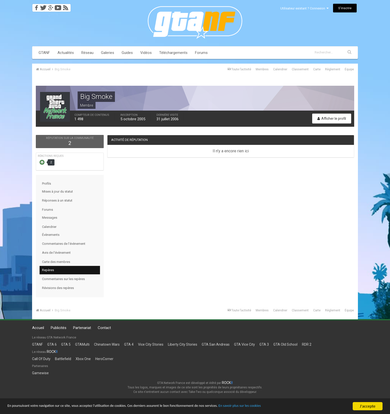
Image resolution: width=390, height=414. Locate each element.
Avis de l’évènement (56, 252)
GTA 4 (129, 344)
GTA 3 (264, 344)
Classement (300, 69)
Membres (262, 69)
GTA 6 (52, 344)
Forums (201, 52)
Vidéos (146, 52)
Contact (104, 328)
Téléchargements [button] (173, 52)
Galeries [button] (107, 52)
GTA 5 (66, 344)
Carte (317, 69)
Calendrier (280, 69)
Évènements (50, 235)
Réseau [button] (87, 52)
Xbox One (83, 359)
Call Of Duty (41, 359)
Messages (49, 217)
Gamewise (40, 373)
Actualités (65, 52)
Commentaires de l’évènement (63, 244)
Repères (48, 270)
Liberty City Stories (182, 344)
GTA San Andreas (216, 344)
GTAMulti (82, 344)
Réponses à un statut (57, 200)
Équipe (349, 69)
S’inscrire (344, 8)
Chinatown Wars (107, 344)
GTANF (44, 52)
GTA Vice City (244, 344)
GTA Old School (285, 344)
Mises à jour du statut (57, 191)
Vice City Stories (150, 344)
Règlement (332, 69)
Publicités (58, 328)
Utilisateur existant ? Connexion (304, 8)
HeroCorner (104, 359)
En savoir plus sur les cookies (277, 406)
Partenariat (82, 328)
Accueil (38, 328)
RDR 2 (306, 344)
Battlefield (63, 359)
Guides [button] (127, 52)
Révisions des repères (58, 288)
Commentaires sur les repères (63, 279)
